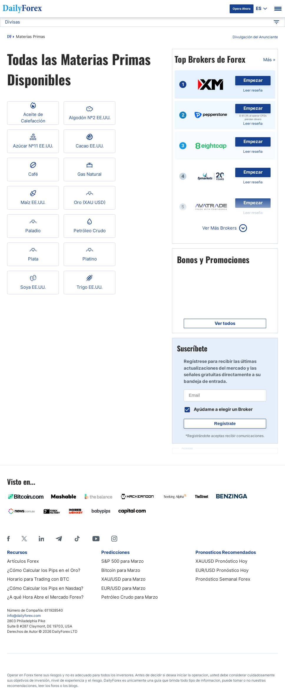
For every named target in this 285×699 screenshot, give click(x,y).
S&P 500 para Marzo (122, 561)
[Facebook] (8, 538)
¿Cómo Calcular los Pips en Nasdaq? (45, 588)
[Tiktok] (77, 538)
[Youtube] (96, 538)
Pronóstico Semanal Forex (222, 579)
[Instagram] (114, 539)
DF (9, 37)
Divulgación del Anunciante (255, 37)
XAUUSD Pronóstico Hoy (221, 561)
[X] (24, 538)
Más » (269, 59)
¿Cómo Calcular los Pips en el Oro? (43, 570)
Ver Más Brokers (219, 228)
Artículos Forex (23, 561)
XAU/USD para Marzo (123, 579)
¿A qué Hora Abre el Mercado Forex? (45, 597)
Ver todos (225, 323)
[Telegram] (59, 538)
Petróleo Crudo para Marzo (129, 597)
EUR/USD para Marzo (123, 588)
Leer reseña (253, 90)
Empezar (253, 80)
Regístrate (225, 423)
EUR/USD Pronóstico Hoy (221, 570)
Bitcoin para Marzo (120, 570)
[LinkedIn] (41, 538)
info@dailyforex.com (24, 615)
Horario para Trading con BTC (38, 579)
